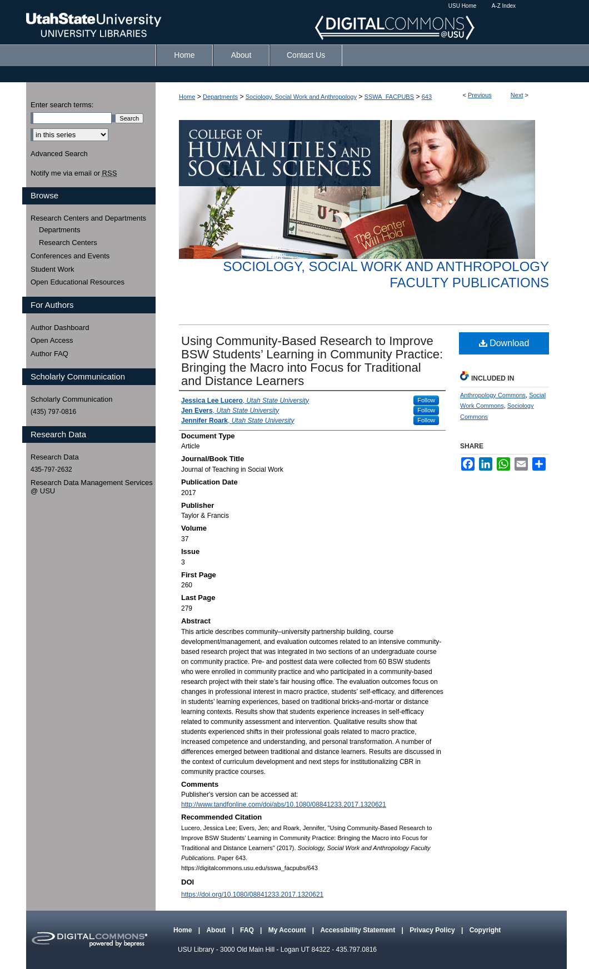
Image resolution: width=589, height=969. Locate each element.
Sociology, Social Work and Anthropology (301, 96)
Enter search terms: (62, 105)
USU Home (462, 6)
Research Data (55, 457)
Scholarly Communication (71, 399)
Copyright (485, 930)
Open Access (52, 340)
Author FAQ (49, 353)
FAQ (248, 930)
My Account (288, 930)
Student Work (52, 269)
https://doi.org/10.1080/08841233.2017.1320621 (252, 894)
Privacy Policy (433, 930)
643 (427, 96)
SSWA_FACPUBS (389, 96)
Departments (220, 96)
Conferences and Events (70, 256)
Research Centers (68, 242)
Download (504, 343)
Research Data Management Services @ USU (92, 487)
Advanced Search (59, 153)
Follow (426, 400)
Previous (480, 95)
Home (187, 96)
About (216, 930)
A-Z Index (504, 6)
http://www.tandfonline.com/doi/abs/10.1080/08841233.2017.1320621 (283, 804)
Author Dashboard (60, 327)
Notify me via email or (74, 173)
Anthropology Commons (493, 395)
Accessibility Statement (358, 930)
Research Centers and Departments (88, 218)
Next (517, 95)
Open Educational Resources (77, 282)
